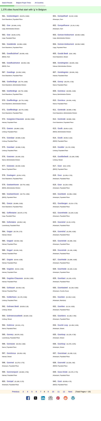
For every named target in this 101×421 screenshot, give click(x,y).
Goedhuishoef (12, 53)
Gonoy (60, 81)
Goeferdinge (12, 81)
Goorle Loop (63, 325)
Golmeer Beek (13, 306)
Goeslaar (10, 138)
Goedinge (11, 72)
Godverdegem (13, 16)
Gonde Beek (63, 53)
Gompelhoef (63, 16)
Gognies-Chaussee (15, 278)
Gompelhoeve (63, 25)
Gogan (9, 231)
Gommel (10, 362)
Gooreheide (62, 213)
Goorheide (62, 259)
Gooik (60, 128)
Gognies (10, 269)
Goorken (61, 297)
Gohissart (11, 287)
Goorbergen (63, 203)
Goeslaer (10, 147)
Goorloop (61, 334)
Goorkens (62, 316)
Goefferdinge (12, 100)
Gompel (10, 381)
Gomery (10, 334)
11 (59, 392)
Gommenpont (12, 372)
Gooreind (61, 222)
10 (53, 392)
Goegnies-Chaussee (15, 119)
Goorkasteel (63, 287)
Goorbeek (62, 194)
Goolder (61, 147)
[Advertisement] (50, 411)
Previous (15, 392)
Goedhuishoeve (13, 63)
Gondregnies (63, 63)
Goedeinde (11, 44)
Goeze (9, 203)
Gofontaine (11, 222)
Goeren (10, 128)
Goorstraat (62, 353)
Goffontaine (11, 213)
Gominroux (11, 353)
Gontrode (62, 110)
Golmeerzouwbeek (14, 316)
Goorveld (61, 362)
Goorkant (61, 278)
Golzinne (10, 325)
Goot (60, 381)
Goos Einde (62, 372)
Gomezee (11, 344)
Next (70, 392)
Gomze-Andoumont (66, 35)
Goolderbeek (63, 156)
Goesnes (10, 156)
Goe (8, 25)
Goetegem (11, 175)
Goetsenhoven (13, 184)
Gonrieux (61, 91)
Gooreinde (62, 241)
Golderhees (11, 297)
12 (64, 392)
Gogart (9, 250)
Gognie (10, 259)
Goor (60, 166)
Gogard (10, 241)
